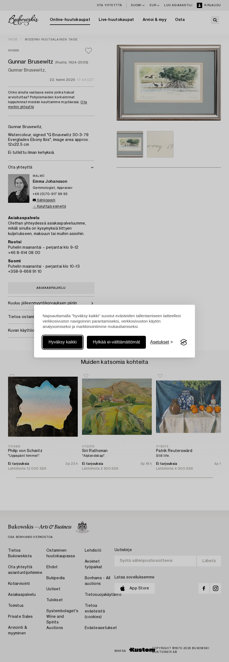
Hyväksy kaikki (63, 342)
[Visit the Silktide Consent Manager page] (183, 342)
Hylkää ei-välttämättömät (116, 342)
